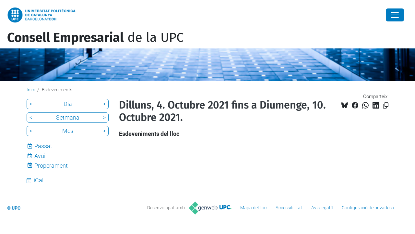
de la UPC (95, 38)
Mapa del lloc (253, 207)
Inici (31, 89)
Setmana (67, 117)
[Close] (395, 14)
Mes (67, 130)
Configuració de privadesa (368, 207)
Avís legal (320, 207)
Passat (43, 146)
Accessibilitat (289, 207)
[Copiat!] (385, 105)
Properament (51, 165)
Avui (39, 155)
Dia (68, 103)
